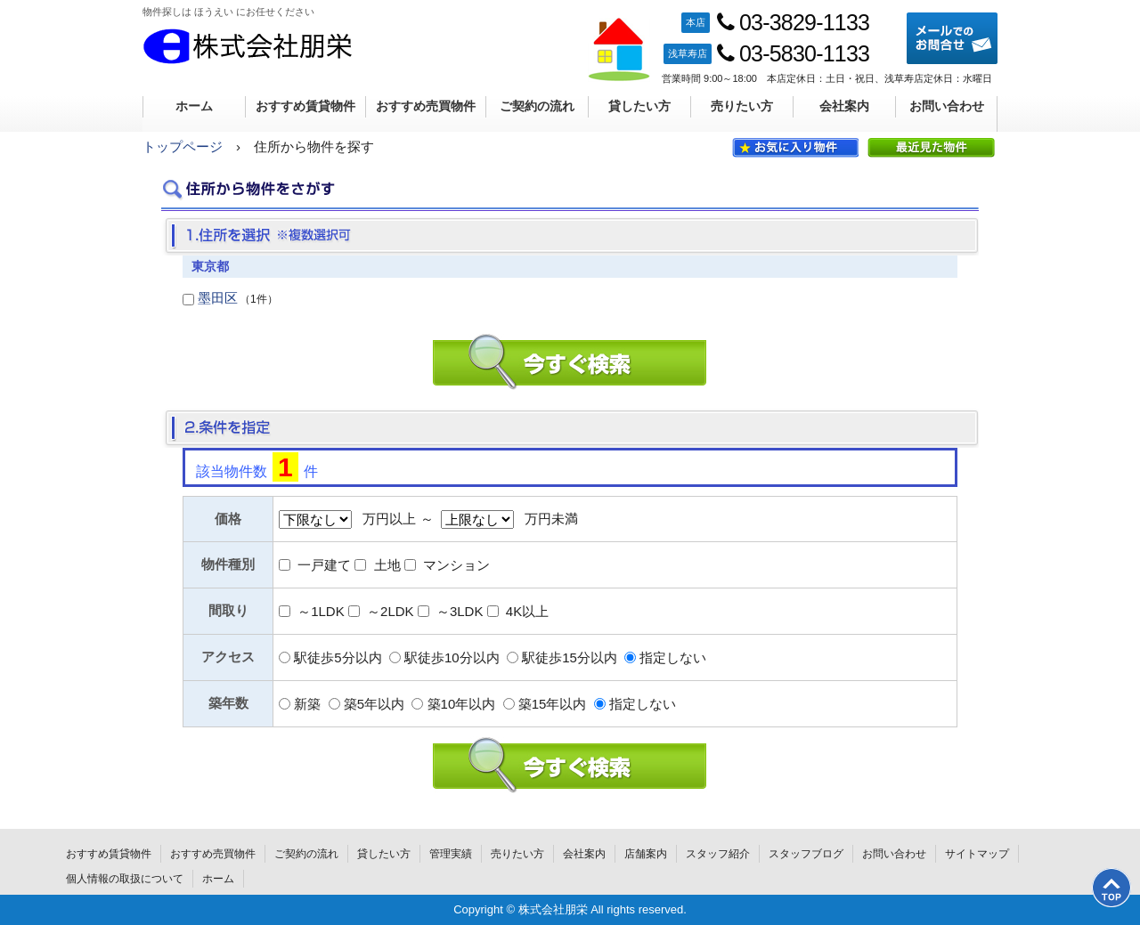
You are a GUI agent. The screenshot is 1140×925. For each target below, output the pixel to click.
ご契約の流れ (537, 106)
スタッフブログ (806, 854)
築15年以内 (552, 703)
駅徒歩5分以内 (337, 657)
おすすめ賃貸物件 (305, 106)
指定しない (672, 657)
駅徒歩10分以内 (452, 657)
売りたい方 (742, 106)
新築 (307, 703)
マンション (456, 564)
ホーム (194, 106)
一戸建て (324, 564)
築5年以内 (374, 703)
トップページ (182, 146)
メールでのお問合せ (952, 38)
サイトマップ (977, 854)
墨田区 (218, 297)
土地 (387, 564)
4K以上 (527, 611)
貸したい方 (639, 106)
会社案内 (844, 106)
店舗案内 (645, 854)
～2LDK (390, 611)
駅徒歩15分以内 (569, 657)
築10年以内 (462, 703)
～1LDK (321, 611)
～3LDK (460, 611)
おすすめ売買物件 (426, 106)
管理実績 (450, 854)
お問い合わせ (946, 106)
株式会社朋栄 (247, 46)
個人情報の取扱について (124, 878)
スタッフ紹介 (718, 854)
